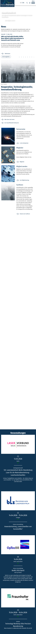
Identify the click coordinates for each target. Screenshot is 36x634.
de (21, 3)
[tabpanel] (18, 43)
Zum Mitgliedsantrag (24, 180)
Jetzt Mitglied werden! (10, 20)
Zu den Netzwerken (24, 143)
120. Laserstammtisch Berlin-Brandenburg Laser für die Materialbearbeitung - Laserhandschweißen (18, 472)
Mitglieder (22, 161)
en (23, 3)
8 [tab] (34, 57)
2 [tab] (21, 57)
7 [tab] (31, 57)
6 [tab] (29, 57)
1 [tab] (19, 57)
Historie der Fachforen (25, 214)
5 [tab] (27, 57)
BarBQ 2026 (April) (18, 570)
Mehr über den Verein (9, 119)
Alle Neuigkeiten (6, 56)
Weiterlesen (7, 53)
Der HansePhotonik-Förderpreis (11, 122)
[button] (33, 3)
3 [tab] (23, 57)
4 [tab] (25, 57)
